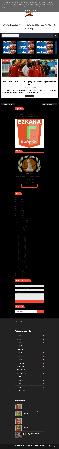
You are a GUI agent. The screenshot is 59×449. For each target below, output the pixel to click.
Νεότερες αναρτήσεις (8, 104)
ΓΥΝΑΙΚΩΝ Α (21, 349)
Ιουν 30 (22, 231)
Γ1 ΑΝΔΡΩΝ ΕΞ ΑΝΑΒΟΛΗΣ (24, 113)
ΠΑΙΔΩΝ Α (20, 380)
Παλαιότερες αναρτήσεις (49, 104)
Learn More (27, 10)
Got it (34, 10)
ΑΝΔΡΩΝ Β (20, 339)
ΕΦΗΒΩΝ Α (20, 352)
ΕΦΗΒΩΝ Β (20, 356)
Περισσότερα (29, 96)
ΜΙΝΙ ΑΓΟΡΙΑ (21, 370)
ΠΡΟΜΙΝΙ (19, 394)
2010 (18, 275)
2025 (18, 197)
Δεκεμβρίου (22, 219)
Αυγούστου (22, 226)
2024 (18, 199)
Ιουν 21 (22, 240)
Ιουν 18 (22, 243)
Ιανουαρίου (22, 268)
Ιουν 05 (22, 252)
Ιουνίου (21, 229)
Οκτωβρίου (22, 222)
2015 (18, 215)
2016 (18, 213)
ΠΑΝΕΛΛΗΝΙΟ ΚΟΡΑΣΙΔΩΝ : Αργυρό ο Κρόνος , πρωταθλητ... (30, 233)
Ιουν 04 (22, 254)
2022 (18, 203)
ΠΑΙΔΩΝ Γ (20, 387)
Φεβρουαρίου (22, 266)
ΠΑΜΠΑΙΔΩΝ (21, 390)
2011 (18, 273)
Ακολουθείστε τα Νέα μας (29, 186)
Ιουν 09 (22, 248)
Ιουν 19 (22, 241)
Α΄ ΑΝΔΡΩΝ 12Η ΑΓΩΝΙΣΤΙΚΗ (32, 419)
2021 (18, 204)
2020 (18, 206)
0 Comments (33, 87)
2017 (18, 212)
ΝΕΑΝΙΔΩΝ (20, 377)
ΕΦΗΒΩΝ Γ (20, 359)
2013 (18, 270)
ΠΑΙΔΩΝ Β (20, 383)
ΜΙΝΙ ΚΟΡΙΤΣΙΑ (21, 373)
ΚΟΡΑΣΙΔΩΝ (20, 363)
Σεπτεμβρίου (22, 224)
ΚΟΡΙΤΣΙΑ (7, 60)
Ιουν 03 (22, 256)
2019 (18, 208)
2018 (18, 210)
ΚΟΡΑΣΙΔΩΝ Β (21, 366)
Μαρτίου (21, 264)
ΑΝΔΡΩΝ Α (20, 335)
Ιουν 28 (22, 236)
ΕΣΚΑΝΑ (6, 446)
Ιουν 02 (22, 257)
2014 (18, 217)
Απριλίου (21, 263)
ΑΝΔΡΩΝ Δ (20, 346)
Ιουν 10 (22, 247)
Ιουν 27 (22, 238)
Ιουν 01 (22, 259)
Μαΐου (20, 261)
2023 (18, 201)
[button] (29, 56)
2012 (18, 271)
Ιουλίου (21, 228)
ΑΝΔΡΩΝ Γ (20, 342)
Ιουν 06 (22, 250)
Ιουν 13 (22, 245)
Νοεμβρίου (22, 220)
